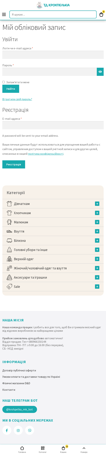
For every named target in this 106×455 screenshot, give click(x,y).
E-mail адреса (12, 118)
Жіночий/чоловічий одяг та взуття (40, 268)
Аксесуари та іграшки (30, 277)
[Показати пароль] (100, 72)
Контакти (8, 389)
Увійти (10, 88)
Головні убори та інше (30, 250)
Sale (17, 286)
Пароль (8, 65)
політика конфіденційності (45, 153)
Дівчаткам (22, 204)
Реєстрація (13, 164)
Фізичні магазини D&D (16, 383)
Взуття (19, 231)
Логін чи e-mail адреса (17, 48)
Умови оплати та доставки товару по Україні (31, 376)
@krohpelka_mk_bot (19, 409)
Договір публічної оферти (19, 370)
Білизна (20, 240)
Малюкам (21, 222)
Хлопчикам (22, 213)
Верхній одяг (24, 259)
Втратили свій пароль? (17, 99)
